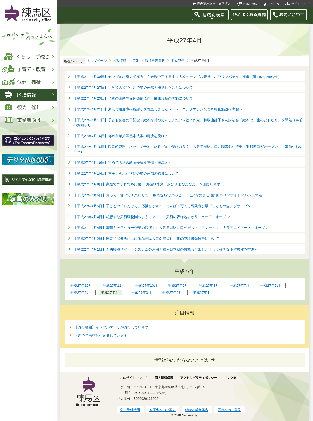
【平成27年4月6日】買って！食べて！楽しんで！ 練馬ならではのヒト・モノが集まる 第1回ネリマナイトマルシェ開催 (167, 195)
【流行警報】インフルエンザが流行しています (111, 327)
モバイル (273, 3)
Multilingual (250, 3)
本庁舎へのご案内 (162, 410)
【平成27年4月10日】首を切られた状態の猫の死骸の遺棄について (126, 173)
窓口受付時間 (130, 410)
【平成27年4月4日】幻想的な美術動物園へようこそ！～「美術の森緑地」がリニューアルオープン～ (153, 217)
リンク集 (230, 377)
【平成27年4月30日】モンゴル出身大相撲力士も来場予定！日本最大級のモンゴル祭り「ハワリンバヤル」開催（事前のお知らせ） (177, 77)
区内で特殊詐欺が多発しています (100, 335)
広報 (135, 61)
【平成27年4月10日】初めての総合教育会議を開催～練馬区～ (122, 162)
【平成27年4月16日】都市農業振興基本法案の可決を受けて (120, 136)
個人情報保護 (164, 377)
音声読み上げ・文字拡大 (214, 3)
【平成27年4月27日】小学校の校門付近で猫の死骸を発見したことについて (133, 87)
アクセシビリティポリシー (198, 377)
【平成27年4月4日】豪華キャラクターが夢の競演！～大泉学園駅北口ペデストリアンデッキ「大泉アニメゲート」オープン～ (172, 228)
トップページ (97, 61)
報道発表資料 (155, 61)
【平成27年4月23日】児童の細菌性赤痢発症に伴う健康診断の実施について (133, 98)
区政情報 (119, 61)
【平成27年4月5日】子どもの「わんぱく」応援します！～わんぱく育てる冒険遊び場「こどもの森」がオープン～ (164, 206)
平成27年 (177, 61)
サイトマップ (300, 3)
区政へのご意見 (229, 410)
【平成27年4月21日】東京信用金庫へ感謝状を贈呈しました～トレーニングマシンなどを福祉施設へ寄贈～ (157, 109)
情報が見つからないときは (181, 360)
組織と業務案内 (196, 410)
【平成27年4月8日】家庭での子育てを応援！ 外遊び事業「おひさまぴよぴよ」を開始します (146, 184)
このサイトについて (134, 377)
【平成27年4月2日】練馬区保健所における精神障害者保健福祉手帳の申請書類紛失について (146, 238)
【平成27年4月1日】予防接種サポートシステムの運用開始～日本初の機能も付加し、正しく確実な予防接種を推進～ (165, 249)
